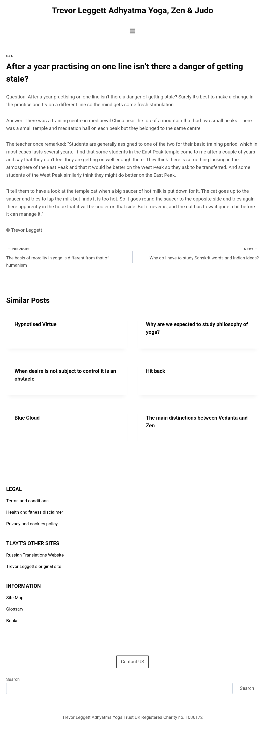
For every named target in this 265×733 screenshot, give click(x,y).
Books (12, 620)
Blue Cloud (27, 418)
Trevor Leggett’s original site (33, 566)
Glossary (14, 609)
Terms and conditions (27, 500)
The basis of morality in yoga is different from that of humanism (67, 256)
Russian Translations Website (35, 555)
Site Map (15, 597)
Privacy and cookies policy (32, 523)
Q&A (9, 56)
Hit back (155, 371)
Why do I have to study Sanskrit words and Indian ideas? (198, 253)
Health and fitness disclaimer (34, 512)
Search (13, 679)
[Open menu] (132, 31)
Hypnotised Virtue (35, 324)
